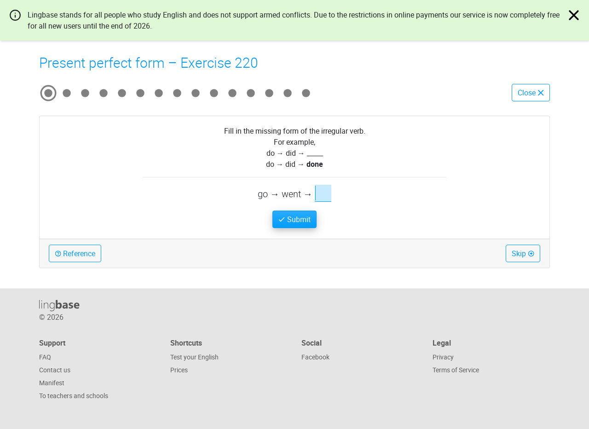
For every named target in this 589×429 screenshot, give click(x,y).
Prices (179, 369)
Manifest (51, 382)
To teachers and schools (73, 395)
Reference (75, 253)
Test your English (194, 357)
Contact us (54, 369)
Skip (523, 253)
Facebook (315, 357)
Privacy (443, 357)
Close (531, 93)
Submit (294, 219)
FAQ (45, 357)
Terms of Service (456, 369)
